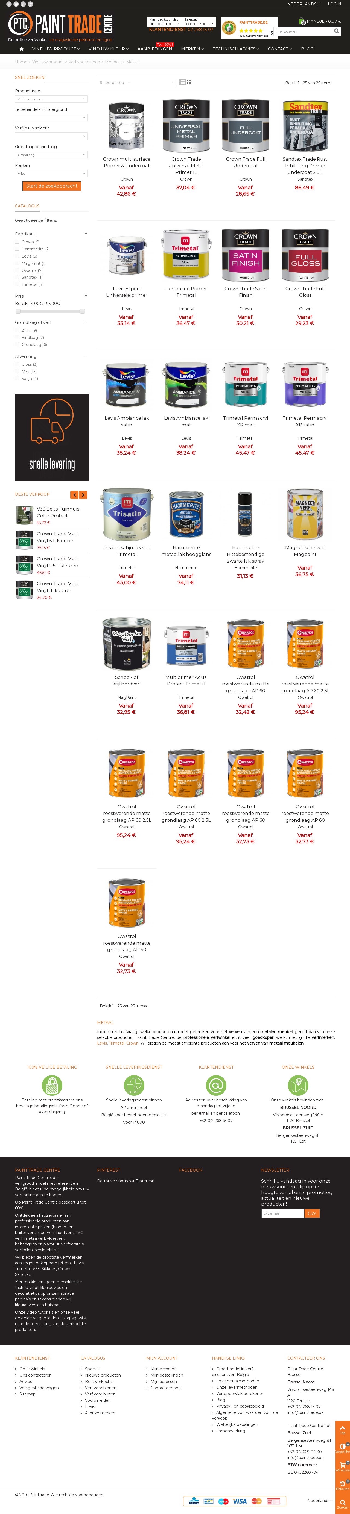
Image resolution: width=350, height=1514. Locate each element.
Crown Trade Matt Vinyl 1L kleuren (57, 587)
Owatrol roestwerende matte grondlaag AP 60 (246, 683)
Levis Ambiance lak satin (127, 421)
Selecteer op (112, 82)
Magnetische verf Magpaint (305, 551)
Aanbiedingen (156, 47)
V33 (36, 1268)
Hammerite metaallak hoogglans (186, 551)
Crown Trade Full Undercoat (246, 162)
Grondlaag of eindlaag (36, 146)
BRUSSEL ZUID (298, 1128)
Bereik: (21, 303)
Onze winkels (31, 1368)
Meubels (113, 61)
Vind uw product (54, 48)
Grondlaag (34, 344)
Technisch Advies (234, 48)
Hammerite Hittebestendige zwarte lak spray (245, 554)
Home (21, 61)
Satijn (30, 378)
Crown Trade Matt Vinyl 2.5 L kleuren (57, 562)
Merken (190, 48)
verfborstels (72, 1244)
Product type (27, 90)
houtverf (64, 1232)
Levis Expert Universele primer (126, 292)
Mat (29, 371)
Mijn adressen (163, 1381)
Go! (312, 1213)
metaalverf (34, 1238)
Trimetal (32, 284)
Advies (25, 1381)
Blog (307, 48)
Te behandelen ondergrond (41, 109)
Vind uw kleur (107, 48)
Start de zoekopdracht (52, 186)
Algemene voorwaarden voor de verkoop (245, 1415)
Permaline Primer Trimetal (186, 292)
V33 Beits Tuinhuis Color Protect (58, 512)
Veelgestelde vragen (38, 1387)
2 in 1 (29, 330)
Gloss (29, 364)
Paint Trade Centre (33, 1177)
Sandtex (32, 277)
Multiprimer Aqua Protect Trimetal (186, 680)
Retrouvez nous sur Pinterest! (125, 1180)
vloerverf (55, 1238)
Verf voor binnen (84, 61)
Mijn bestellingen (166, 1375)
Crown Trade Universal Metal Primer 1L (186, 165)
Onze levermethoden (236, 1387)
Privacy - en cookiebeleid (239, 1406)
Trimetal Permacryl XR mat (245, 421)
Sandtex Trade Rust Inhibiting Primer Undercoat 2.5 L (305, 165)
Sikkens (49, 1268)
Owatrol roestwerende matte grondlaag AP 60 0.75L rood (305, 816)
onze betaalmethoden (237, 1381)
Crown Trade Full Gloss (305, 292)
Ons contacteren (35, 1375)
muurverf (45, 1232)
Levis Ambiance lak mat (186, 421)
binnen (59, 1226)
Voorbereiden (97, 1400)
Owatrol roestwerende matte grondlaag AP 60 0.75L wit (127, 946)
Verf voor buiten (100, 1394)
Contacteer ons (165, 1387)
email (204, 1113)
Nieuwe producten (102, 1375)
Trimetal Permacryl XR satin (305, 421)
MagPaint (34, 263)
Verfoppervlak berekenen (239, 1393)
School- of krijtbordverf (126, 680)
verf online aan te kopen (38, 1194)
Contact (278, 48)
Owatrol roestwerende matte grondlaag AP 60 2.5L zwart (126, 816)
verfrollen (24, 1249)
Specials (92, 1368)
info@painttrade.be (305, 1412)
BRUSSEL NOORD (298, 1107)
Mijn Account (163, 1368)
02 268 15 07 (200, 29)
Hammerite (36, 249)
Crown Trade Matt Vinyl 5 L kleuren (57, 537)
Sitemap (27, 1394)
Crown (30, 242)
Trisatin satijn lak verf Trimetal (127, 551)
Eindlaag (33, 337)
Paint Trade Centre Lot (309, 1425)
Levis (29, 256)
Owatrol (32, 270)
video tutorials (40, 1312)
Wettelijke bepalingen (236, 1424)
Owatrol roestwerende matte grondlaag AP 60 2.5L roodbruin (186, 816)
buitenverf (25, 1232)
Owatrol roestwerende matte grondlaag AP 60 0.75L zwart (246, 816)
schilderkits (45, 1249)
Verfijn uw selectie (32, 128)
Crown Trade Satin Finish (245, 292)
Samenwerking (230, 1430)
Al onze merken (99, 1413)
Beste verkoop (32, 494)
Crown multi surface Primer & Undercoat (126, 162)
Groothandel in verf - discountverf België (233, 1371)
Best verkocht (98, 1381)
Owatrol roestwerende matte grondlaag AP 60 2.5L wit (305, 687)
